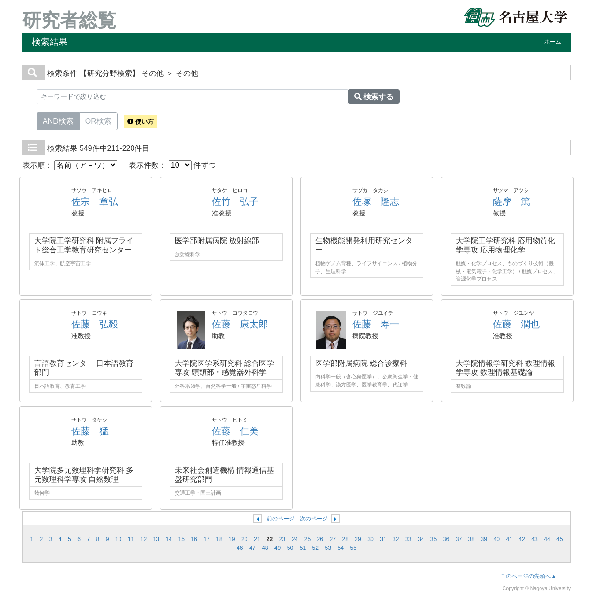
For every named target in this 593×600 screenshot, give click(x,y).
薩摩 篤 (511, 201)
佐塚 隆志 (375, 201)
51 (303, 548)
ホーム (552, 41)
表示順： (69, 165)
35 (433, 539)
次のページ (314, 518)
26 (320, 539)
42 (522, 539)
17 (206, 539)
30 (370, 539)
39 (484, 539)
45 (559, 539)
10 (118, 539)
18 (219, 539)
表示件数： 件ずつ (172, 165)
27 (332, 539)
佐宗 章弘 (94, 201)
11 (131, 539)
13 (156, 539)
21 (257, 539)
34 (421, 539)
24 (295, 539)
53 (328, 548)
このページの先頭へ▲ (528, 576)
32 (396, 539)
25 (307, 539)
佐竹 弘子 (235, 201)
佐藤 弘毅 (94, 324)
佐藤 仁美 (235, 431)
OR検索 (98, 120)
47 (252, 548)
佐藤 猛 (90, 431)
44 (547, 539)
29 (358, 539)
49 (277, 548)
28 (345, 539)
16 (194, 539)
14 (168, 539)
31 (383, 539)
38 (471, 539)
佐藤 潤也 (516, 324)
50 (290, 548)
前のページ (281, 518)
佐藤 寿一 (375, 324)
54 (340, 548)
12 (144, 539)
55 (353, 548)
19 (232, 539)
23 (282, 539)
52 (315, 548)
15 (181, 539)
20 (244, 539)
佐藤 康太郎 (240, 324)
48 (265, 548)
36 (446, 539)
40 (496, 539)
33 (408, 539)
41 (509, 539)
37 (459, 539)
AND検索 (58, 120)
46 (240, 548)
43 (534, 539)
